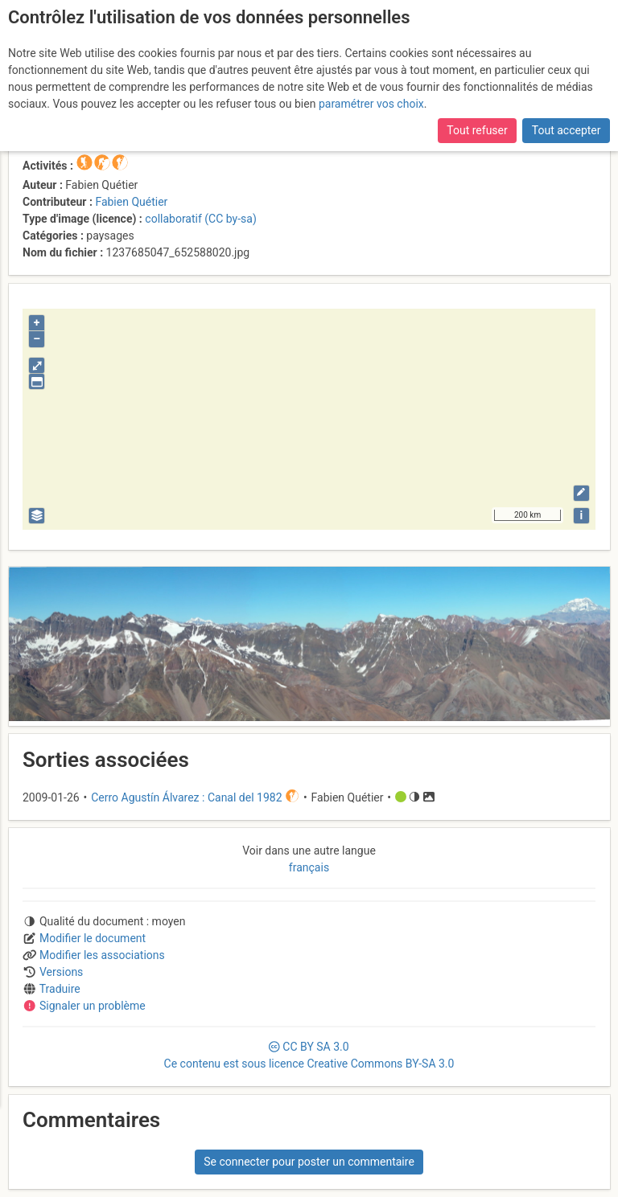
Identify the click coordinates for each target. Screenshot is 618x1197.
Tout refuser (477, 130)
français (309, 867)
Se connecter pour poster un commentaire (309, 1161)
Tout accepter (566, 130)
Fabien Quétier (131, 201)
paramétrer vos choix (371, 103)
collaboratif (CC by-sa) (200, 218)
